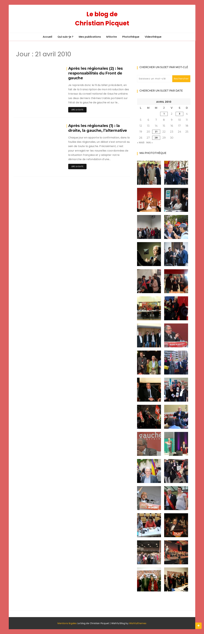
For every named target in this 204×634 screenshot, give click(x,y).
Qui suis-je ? (65, 37)
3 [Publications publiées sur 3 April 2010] (179, 113)
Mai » (149, 142)
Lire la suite (77, 109)
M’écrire (111, 37)
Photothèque (130, 37)
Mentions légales (67, 623)
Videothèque (153, 37)
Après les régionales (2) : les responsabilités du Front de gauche (95, 73)
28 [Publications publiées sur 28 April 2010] (156, 137)
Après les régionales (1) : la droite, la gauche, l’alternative (97, 128)
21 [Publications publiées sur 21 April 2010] (156, 131)
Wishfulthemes (137, 623)
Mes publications (90, 37)
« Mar (140, 142)
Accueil (47, 37)
